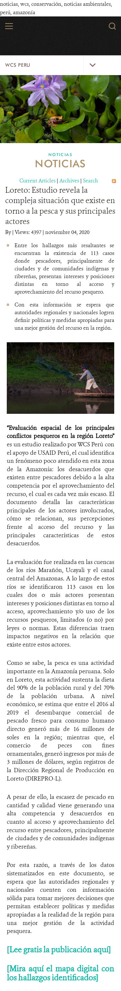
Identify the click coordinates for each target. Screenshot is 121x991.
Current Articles (37, 180)
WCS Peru (17, 65)
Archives (69, 180)
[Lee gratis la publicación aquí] (59, 950)
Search (90, 180)
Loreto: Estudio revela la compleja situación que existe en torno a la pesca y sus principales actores (60, 206)
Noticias (60, 154)
